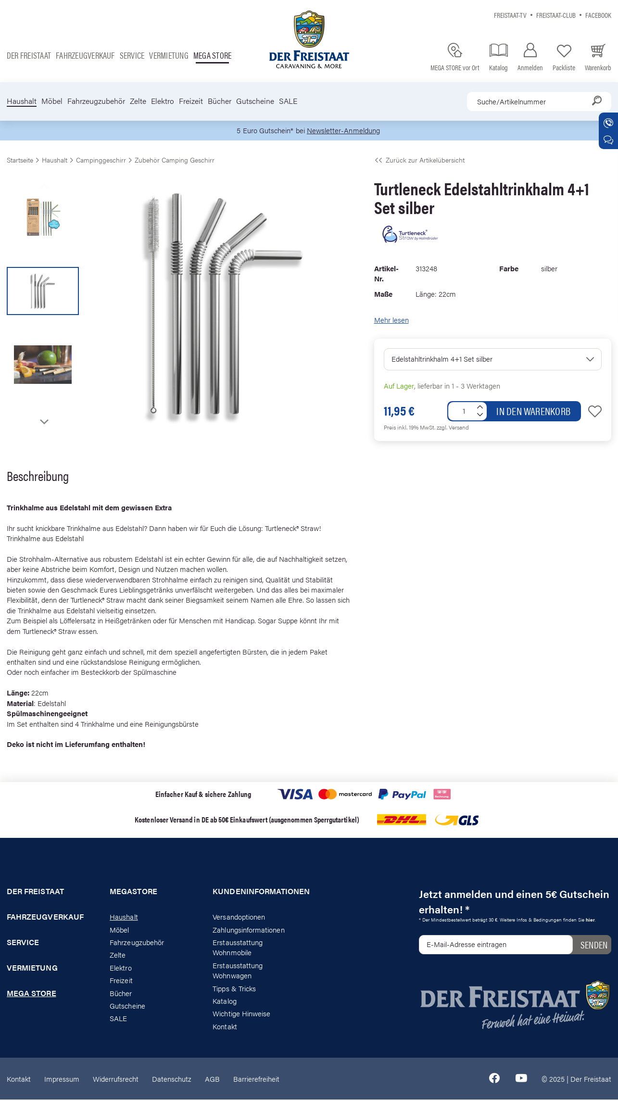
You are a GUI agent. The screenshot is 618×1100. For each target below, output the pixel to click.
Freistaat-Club (556, 15)
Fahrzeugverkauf (85, 55)
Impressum (61, 1079)
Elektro (162, 101)
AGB (212, 1079)
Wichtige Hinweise (241, 1014)
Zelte (138, 101)
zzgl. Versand (453, 427)
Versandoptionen (239, 917)
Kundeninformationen (257, 891)
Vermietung (168, 55)
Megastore (133, 891)
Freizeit (191, 101)
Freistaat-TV (510, 15)
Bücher (219, 101)
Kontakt (225, 1026)
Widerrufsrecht (116, 1079)
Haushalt (22, 101)
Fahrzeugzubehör (96, 101)
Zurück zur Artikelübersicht (419, 159)
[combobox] (539, 101)
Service (132, 55)
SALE (288, 101)
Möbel (52, 101)
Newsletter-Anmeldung (343, 131)
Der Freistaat (29, 55)
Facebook (598, 15)
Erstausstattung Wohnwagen (238, 970)
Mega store (212, 55)
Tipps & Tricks (234, 988)
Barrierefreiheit (256, 1079)
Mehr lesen (391, 320)
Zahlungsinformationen (248, 929)
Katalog (224, 1001)
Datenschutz (171, 1079)
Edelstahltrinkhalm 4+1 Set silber (441, 359)
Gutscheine (255, 101)
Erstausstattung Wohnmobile (238, 947)
